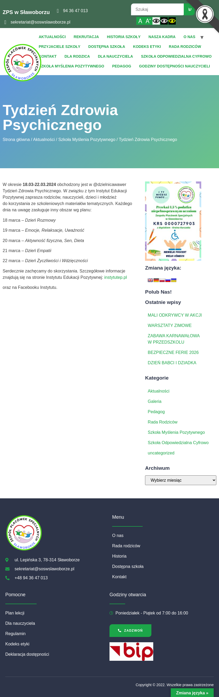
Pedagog (121, 66)
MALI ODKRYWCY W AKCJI (175, 315)
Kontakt (47, 56)
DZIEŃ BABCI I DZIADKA (172, 363)
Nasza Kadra (162, 37)
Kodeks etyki (147, 46)
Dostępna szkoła (106, 46)
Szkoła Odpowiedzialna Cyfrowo (176, 56)
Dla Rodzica (77, 56)
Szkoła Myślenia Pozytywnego (71, 66)
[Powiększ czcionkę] (148, 21)
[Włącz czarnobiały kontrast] (164, 21)
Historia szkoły (124, 37)
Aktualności (52, 37)
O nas (189, 37)
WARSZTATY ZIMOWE (170, 325)
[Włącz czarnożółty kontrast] (172, 21)
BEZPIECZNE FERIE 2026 (173, 352)
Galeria (154, 401)
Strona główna (16, 139)
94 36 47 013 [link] (75, 10)
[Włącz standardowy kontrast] (156, 21)
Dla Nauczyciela (115, 56)
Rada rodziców (185, 46)
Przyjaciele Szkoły (59, 46)
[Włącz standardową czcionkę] (140, 21)
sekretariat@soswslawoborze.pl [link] (40, 22)
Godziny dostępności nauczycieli (174, 66)
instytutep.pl (115, 277)
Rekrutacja (86, 37)
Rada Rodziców (162, 422)
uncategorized (161, 453)
